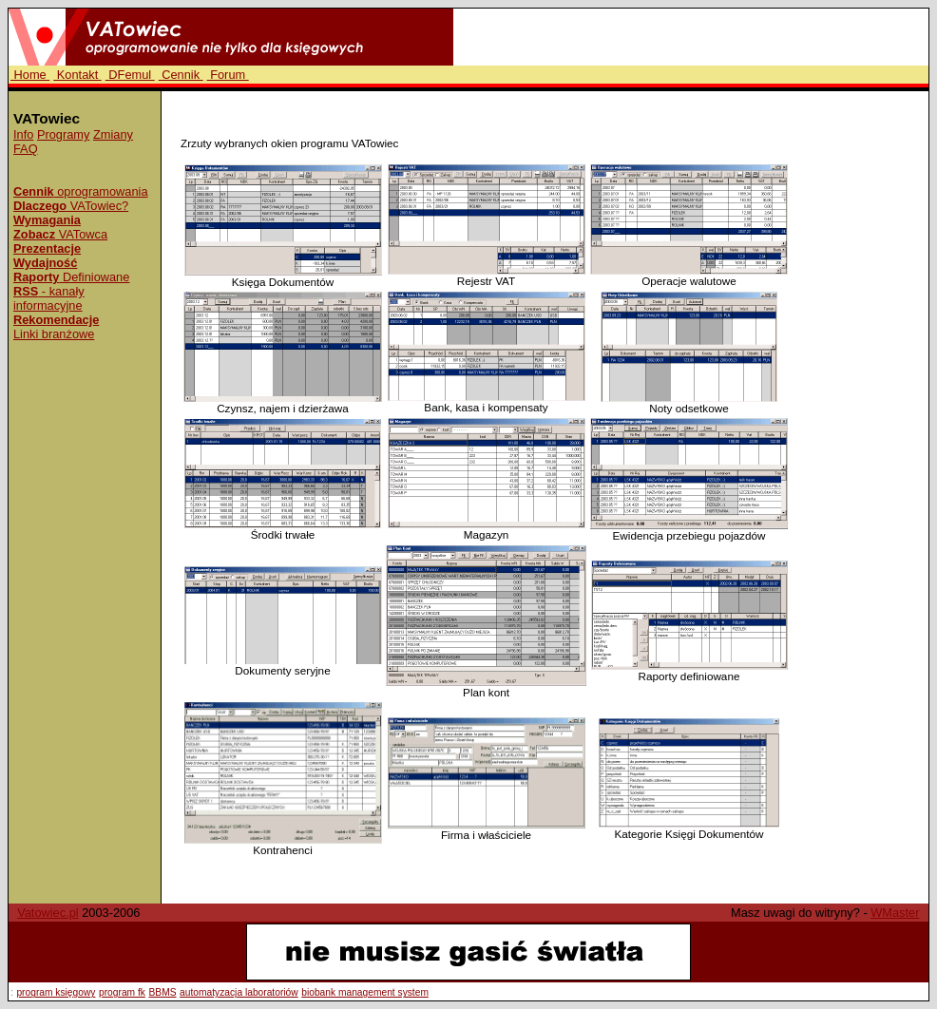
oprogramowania (80, 191)
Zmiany (113, 134)
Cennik (181, 74)
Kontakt (77, 74)
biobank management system (365, 992)
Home (29, 74)
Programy (63, 134)
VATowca (60, 234)
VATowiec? (70, 206)
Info (23, 134)
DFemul (130, 74)
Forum (228, 74)
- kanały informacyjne (49, 298)
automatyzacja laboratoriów (239, 992)
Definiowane (71, 277)
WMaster (894, 912)
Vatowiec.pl (48, 912)
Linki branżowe (53, 334)
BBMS (163, 992)
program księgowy (55, 992)
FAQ (25, 149)
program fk (122, 992)
